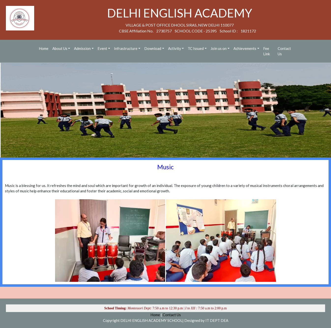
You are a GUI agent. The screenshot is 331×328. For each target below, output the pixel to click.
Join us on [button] (219, 48)
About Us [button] (59, 48)
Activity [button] (174, 48)
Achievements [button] (244, 48)
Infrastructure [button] (125, 48)
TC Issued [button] (196, 48)
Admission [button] (82, 48)
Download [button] (152, 48)
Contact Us (284, 51)
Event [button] (102, 48)
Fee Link (266, 51)
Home (43, 48)
